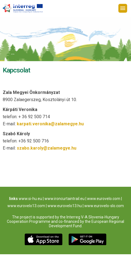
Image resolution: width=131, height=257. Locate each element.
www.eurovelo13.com (26, 206)
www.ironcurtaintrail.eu (64, 198)
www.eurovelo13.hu (65, 206)
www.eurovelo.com (103, 198)
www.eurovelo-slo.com (104, 206)
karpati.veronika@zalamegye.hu (50, 123)
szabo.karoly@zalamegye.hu (46, 148)
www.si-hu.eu (30, 198)
